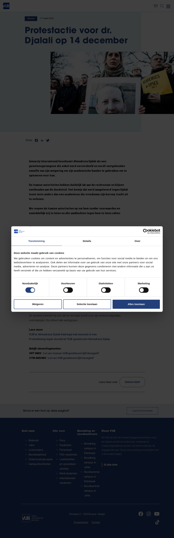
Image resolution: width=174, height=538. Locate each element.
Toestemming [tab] (36, 241)
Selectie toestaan (87, 304)
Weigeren (37, 304)
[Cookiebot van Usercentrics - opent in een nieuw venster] (145, 231)
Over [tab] (138, 241)
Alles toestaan (136, 304)
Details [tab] (87, 241)
